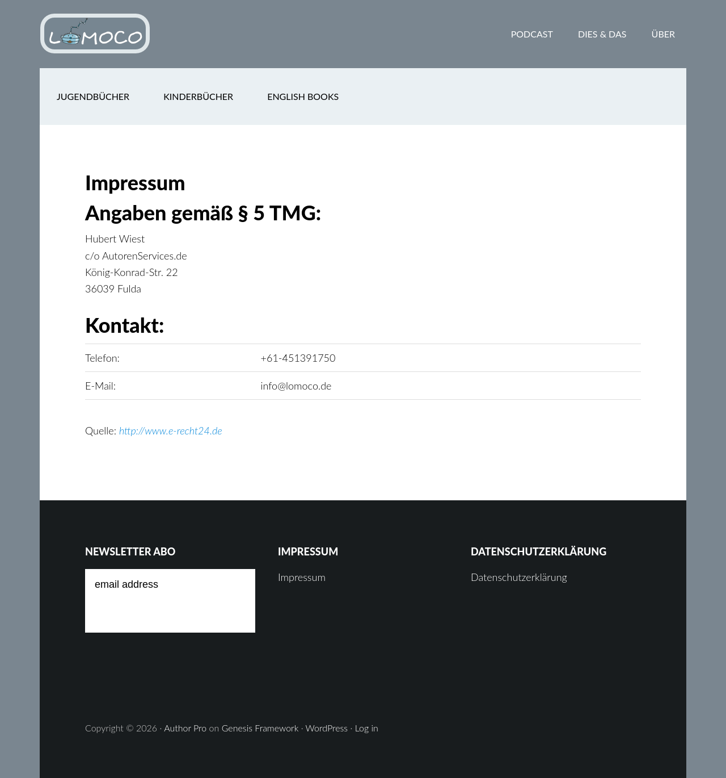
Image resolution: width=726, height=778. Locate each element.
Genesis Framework (260, 727)
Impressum (302, 577)
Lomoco (130, 34)
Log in (366, 727)
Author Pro (185, 727)
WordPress (327, 727)
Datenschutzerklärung (519, 577)
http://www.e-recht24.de (170, 430)
